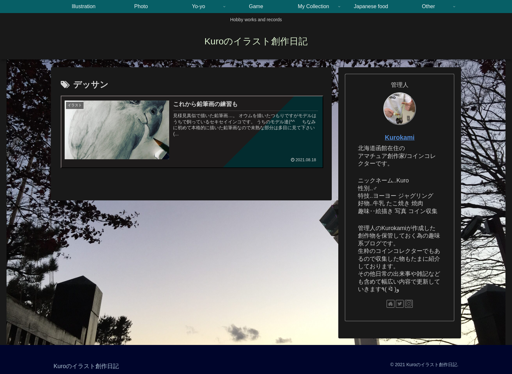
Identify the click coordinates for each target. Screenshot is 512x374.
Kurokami (399, 137)
